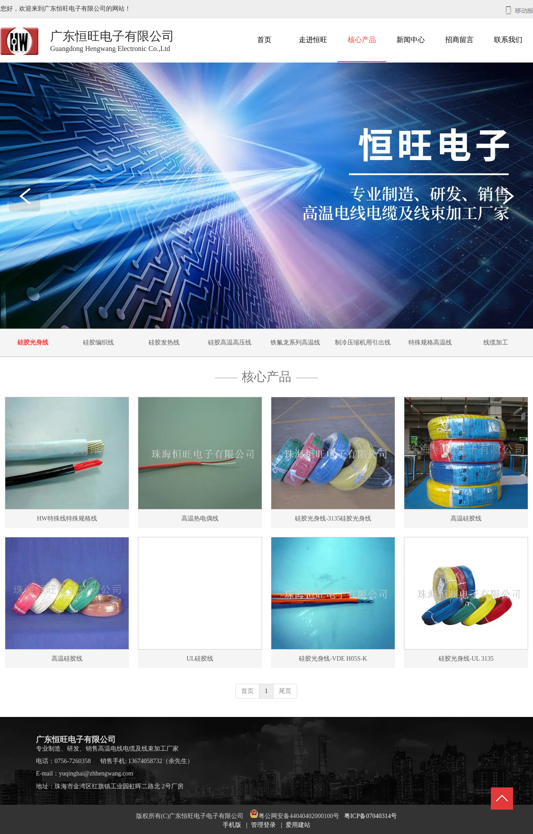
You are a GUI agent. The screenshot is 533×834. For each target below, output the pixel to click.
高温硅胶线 (466, 518)
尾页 (285, 691)
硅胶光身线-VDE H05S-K (333, 658)
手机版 (232, 825)
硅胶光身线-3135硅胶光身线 (333, 518)
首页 (247, 691)
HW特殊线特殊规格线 (67, 518)
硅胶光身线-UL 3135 (466, 658)
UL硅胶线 (200, 658)
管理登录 (263, 825)
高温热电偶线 (200, 518)
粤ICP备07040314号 (370, 816)
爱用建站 (298, 825)
